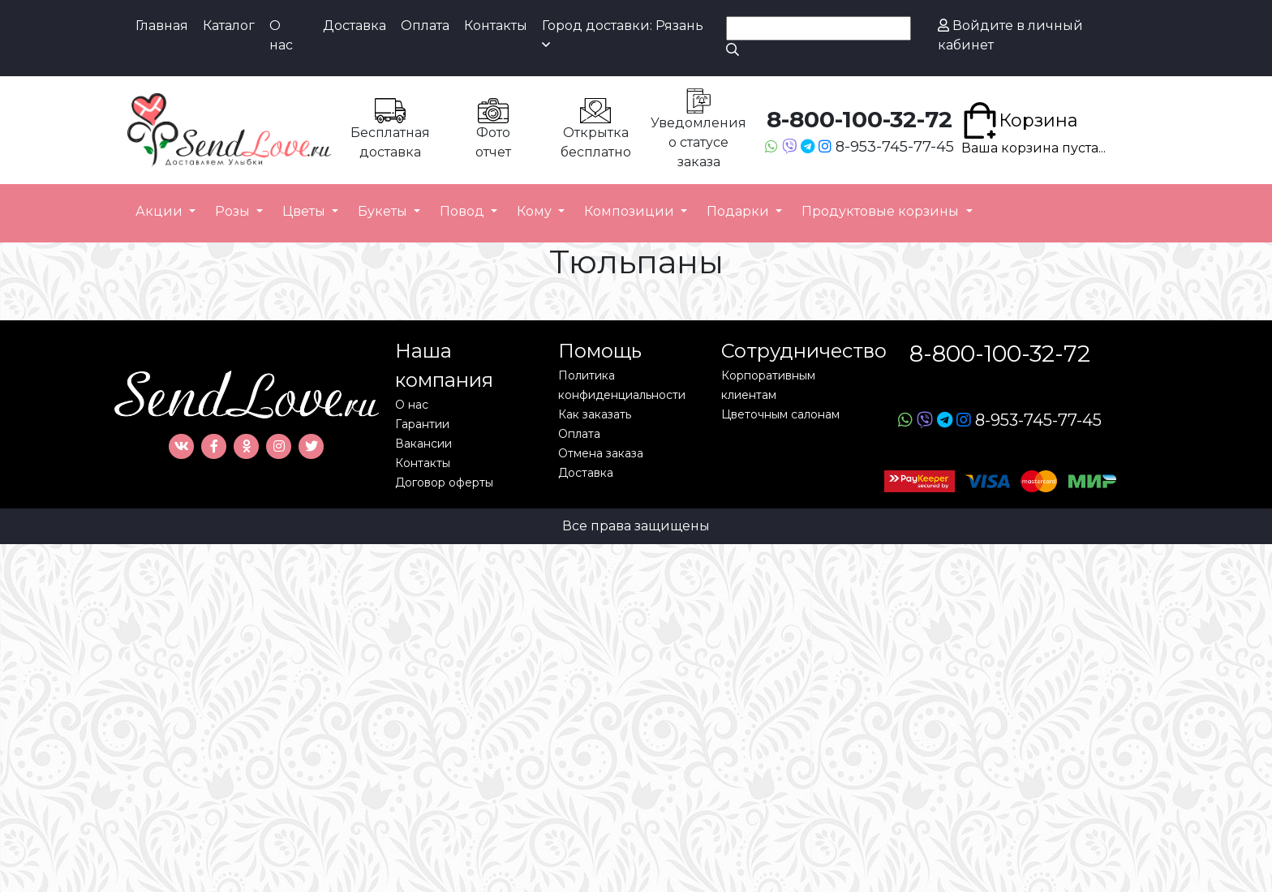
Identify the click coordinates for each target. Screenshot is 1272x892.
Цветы (305, 211)
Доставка (354, 25)
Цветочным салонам (780, 414)
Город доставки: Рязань (622, 34)
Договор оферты (444, 482)
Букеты (384, 211)
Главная (161, 25)
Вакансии (423, 443)
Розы (234, 211)
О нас (281, 35)
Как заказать (594, 414)
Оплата (425, 25)
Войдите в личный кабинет (1010, 35)
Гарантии (422, 424)
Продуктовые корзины (881, 211)
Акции (160, 211)
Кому (536, 211)
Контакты (495, 25)
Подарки (739, 211)
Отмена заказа (600, 453)
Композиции (630, 211)
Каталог (229, 25)
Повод (464, 211)
